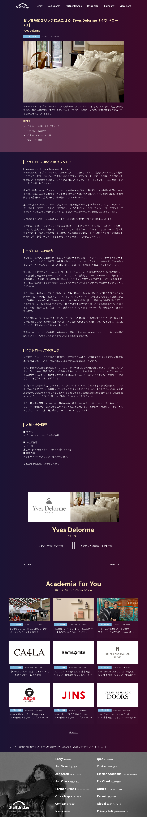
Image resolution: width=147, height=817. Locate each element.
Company (109, 7)
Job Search (54, 7)
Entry (40, 7)
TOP (11, 746)
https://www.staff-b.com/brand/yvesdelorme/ (46, 168)
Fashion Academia (27, 746)
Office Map (93, 7)
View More (125, 7)
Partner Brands (74, 7)
